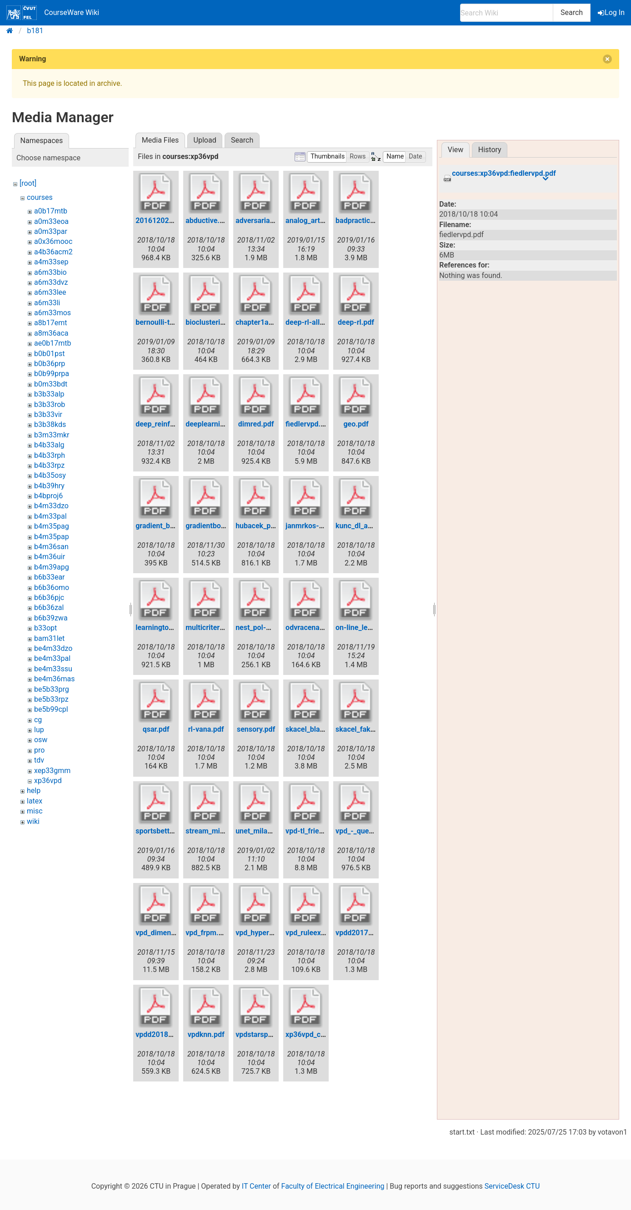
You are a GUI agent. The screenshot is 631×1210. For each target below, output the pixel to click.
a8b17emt (50, 322)
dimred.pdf (256, 424)
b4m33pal (50, 516)
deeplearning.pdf (213, 424)
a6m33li (47, 302)
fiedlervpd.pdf (308, 424)
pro (39, 750)
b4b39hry (49, 485)
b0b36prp (49, 363)
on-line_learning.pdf (368, 627)
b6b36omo (51, 587)
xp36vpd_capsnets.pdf (322, 1034)
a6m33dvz (51, 282)
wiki (33, 821)
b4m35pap (51, 536)
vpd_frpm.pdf (207, 932)
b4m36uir (49, 556)
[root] (28, 183)
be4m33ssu (53, 669)
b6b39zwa (51, 618)
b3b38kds (50, 424)
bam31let (49, 638)
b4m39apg (51, 567)
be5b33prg (51, 689)
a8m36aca (51, 333)
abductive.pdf (207, 220)
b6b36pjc (49, 597)
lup (39, 729)
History (489, 149)
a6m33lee (50, 292)
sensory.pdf (256, 729)
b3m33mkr (52, 435)
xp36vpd (48, 780)
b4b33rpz (49, 465)
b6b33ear (49, 577)
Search (572, 12)
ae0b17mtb (52, 343)
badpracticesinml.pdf (370, 220)
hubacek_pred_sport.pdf (275, 525)
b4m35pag (51, 526)
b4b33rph (49, 455)
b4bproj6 (48, 495)
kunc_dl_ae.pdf (360, 525)
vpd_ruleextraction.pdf (322, 932)
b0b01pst (49, 353)
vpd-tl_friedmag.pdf (318, 831)
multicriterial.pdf (212, 627)
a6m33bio (50, 272)
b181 (35, 30)
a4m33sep (51, 262)
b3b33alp (49, 394)
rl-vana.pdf (206, 729)
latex (34, 801)
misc (35, 811)
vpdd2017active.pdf (368, 932)
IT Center (256, 1186)
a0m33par (50, 231)
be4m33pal (52, 658)
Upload (205, 140)
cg (38, 719)
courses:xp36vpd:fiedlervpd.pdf (504, 173)
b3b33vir (48, 414)
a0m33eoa (51, 221)
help (33, 790)
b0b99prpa (51, 373)
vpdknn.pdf (206, 1034)
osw (40, 739)
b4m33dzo (51, 505)
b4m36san (51, 546)
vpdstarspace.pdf (263, 1034)
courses (40, 197)
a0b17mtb (50, 211)
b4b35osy (50, 475)
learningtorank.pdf (165, 627)
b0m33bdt (50, 384)
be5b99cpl (51, 709)
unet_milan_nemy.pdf (270, 831)
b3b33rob (49, 404)
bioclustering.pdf (213, 322)
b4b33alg (49, 445)
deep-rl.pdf (356, 322)
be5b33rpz (51, 699)
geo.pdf (355, 424)
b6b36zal (49, 607)
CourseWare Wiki (52, 12)
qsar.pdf (156, 729)
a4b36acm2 (53, 252)
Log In (612, 12)
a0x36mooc (53, 241)
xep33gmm (52, 770)
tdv (39, 760)
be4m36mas (54, 678)
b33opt (45, 628)
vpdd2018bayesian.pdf (172, 1034)
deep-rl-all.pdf (308, 322)
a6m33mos (52, 312)
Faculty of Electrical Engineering (333, 1186)
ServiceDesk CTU (512, 1186)
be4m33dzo (53, 648)
